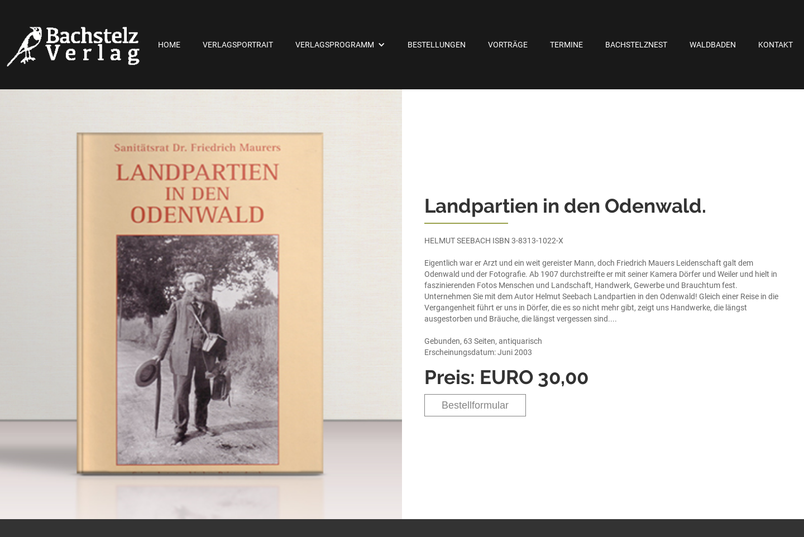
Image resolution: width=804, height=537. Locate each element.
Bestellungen (437, 44)
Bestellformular (475, 405)
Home (169, 44)
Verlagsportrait (238, 44)
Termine (566, 44)
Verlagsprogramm (334, 44)
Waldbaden (713, 44)
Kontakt (775, 44)
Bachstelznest (636, 44)
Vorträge (508, 44)
